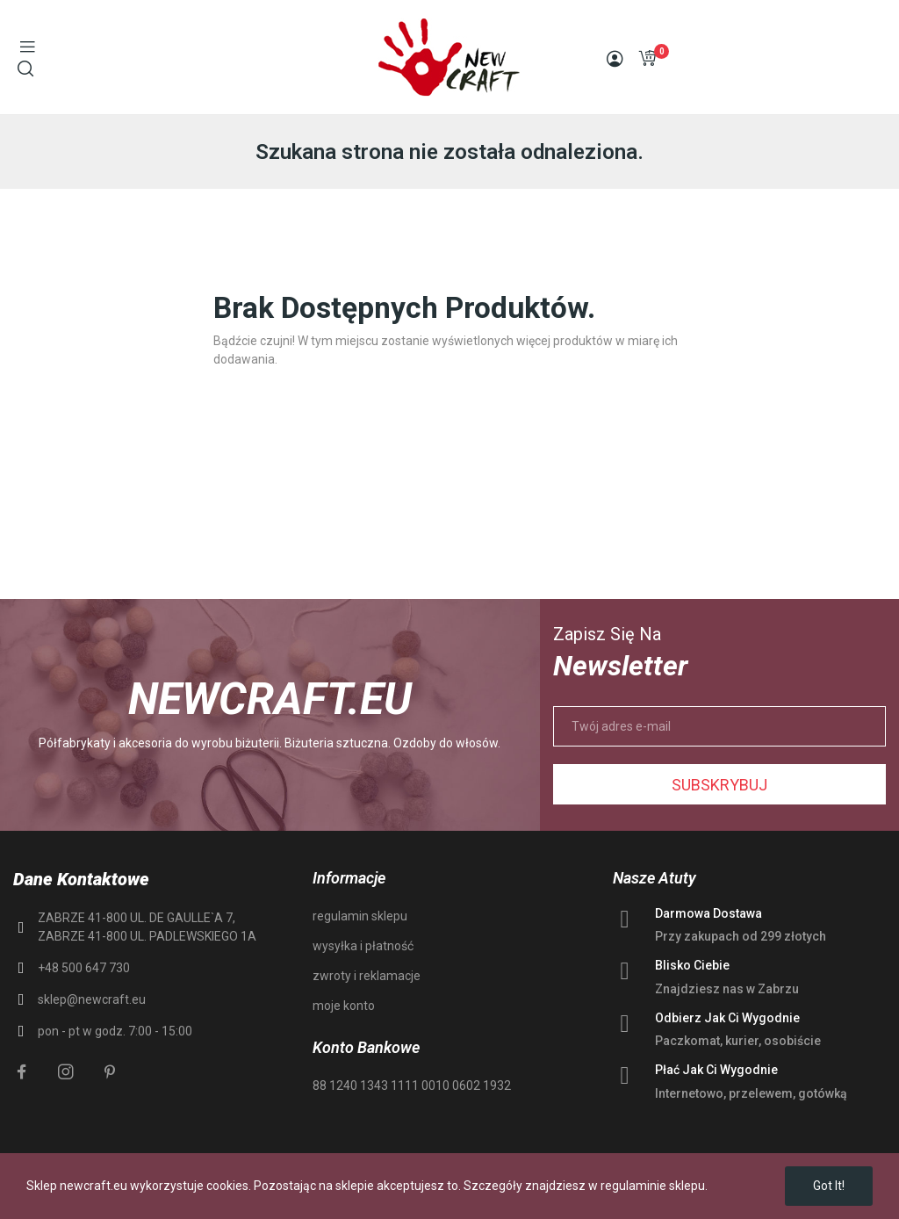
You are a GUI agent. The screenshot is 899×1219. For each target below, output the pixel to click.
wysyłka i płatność (363, 946)
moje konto (344, 1006)
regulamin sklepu (360, 916)
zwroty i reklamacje (367, 976)
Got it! (829, 1186)
